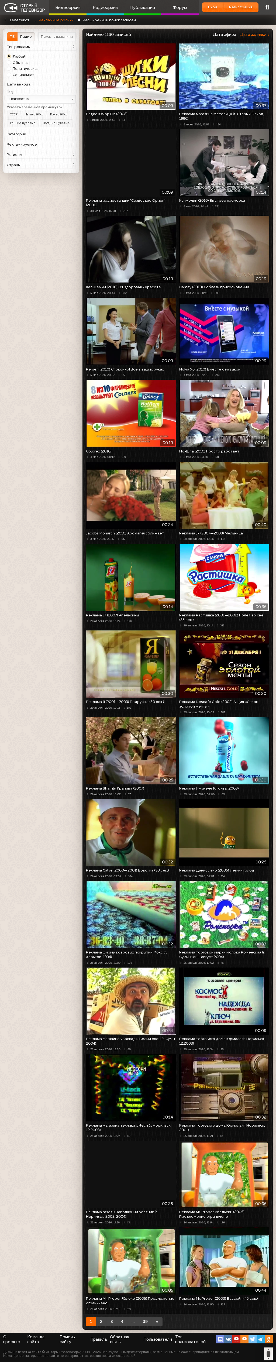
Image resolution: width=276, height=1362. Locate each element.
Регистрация (240, 7)
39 (145, 1321)
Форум (178, 7)
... (133, 1321)
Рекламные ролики (53, 20)
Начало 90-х (33, 114)
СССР (13, 114)
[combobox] (41, 99)
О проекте (11, 1339)
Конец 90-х (56, 114)
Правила (98, 1339)
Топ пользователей (190, 1339)
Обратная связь (119, 1339)
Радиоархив (104, 7)
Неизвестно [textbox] (19, 99)
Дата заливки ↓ (255, 34)
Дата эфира (224, 34)
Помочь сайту (67, 1339)
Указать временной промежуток (35, 107)
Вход (211, 7)
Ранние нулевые (22, 122)
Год (10, 92)
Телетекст (16, 20)
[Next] (157, 1321)
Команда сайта (35, 1339)
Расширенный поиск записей (106, 20)
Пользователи (157, 1339)
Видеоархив (67, 7)
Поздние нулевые (55, 122)
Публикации (141, 7)
